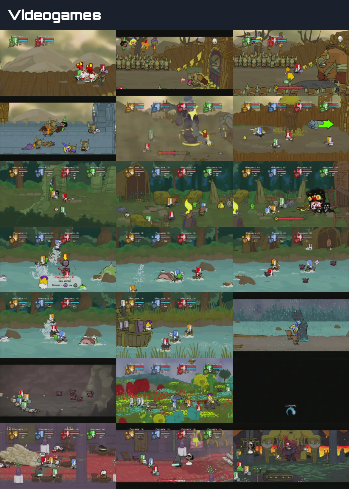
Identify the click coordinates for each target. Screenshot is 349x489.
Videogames (54, 15)
